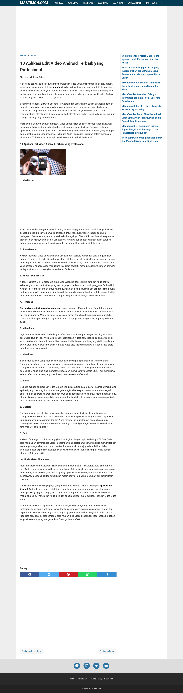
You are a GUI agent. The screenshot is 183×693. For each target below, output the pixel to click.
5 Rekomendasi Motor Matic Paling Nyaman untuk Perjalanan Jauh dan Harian (140, 59)
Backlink (103, 3)
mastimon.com (34, 3)
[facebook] (29, 574)
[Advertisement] (91, 30)
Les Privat (118, 3)
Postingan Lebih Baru (31, 651)
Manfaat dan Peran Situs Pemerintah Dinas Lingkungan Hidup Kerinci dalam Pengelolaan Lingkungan (141, 118)
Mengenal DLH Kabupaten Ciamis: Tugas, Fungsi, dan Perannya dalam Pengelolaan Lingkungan (140, 129)
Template (88, 3)
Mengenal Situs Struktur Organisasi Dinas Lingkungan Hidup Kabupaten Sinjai (141, 86)
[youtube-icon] (106, 666)
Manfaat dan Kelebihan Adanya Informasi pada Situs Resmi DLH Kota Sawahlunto (141, 98)
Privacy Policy (96, 679)
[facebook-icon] (77, 666)
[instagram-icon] (86, 666)
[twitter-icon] (96, 666)
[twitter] (49, 574)
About (72, 679)
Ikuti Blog (151, 3)
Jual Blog (73, 3)
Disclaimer (108, 679)
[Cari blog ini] (161, 3)
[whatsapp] (87, 574)
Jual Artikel (134, 3)
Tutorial (58, 3)
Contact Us (82, 679)
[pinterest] (68, 574)
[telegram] (107, 574)
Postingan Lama (107, 651)
